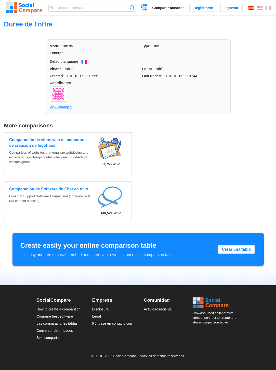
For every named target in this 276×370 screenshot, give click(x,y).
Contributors (60, 83)
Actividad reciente (158, 309)
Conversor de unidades (55, 331)
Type (146, 46)
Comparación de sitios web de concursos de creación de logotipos (48, 142)
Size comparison (50, 338)
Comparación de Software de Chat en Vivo (48, 189)
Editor (147, 69)
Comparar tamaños (168, 8)
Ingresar (231, 8)
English (260, 8)
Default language (64, 61)
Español (251, 8)
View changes (61, 107)
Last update (152, 76)
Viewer (55, 69)
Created (56, 76)
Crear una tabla (236, 249)
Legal (96, 316)
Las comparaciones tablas (57, 323)
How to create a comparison (58, 309)
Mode (54, 46)
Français (268, 8)
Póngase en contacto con (112, 323)
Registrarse (203, 8)
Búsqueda (132, 7)
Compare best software (55, 316)
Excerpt (56, 53)
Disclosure (100, 309)
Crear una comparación (144, 8)
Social (215, 303)
